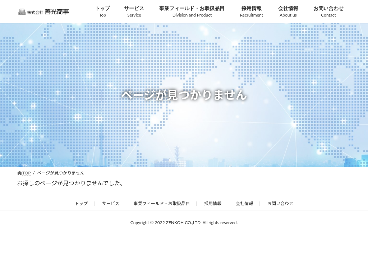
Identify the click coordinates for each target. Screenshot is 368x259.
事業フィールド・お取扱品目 (162, 203)
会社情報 (244, 203)
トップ (81, 203)
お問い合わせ (280, 203)
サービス (110, 203)
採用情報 (212, 203)
